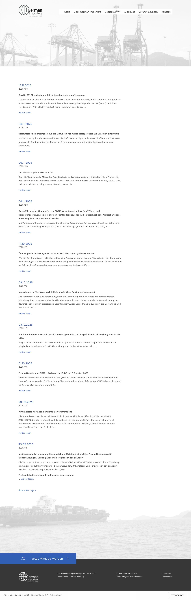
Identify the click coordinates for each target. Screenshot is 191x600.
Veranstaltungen (148, 11)
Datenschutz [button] (55, 595)
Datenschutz (167, 577)
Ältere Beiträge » (27, 490)
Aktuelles (129, 11)
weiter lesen (25, 112)
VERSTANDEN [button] (177, 595)
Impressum (166, 573)
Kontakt (166, 11)
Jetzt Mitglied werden (47, 558)
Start (67, 11)
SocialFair (112, 11)
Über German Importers (87, 11)
